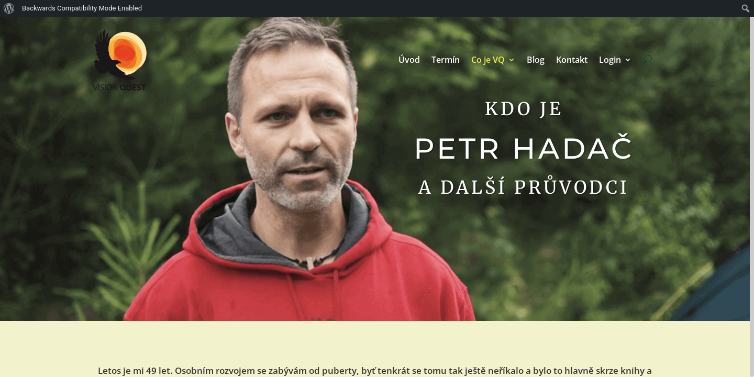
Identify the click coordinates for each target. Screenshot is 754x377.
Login (610, 59)
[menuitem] (9, 8)
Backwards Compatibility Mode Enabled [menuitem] (82, 8)
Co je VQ (488, 59)
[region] (377, 197)
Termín (445, 59)
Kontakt (571, 59)
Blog (536, 59)
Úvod (409, 59)
